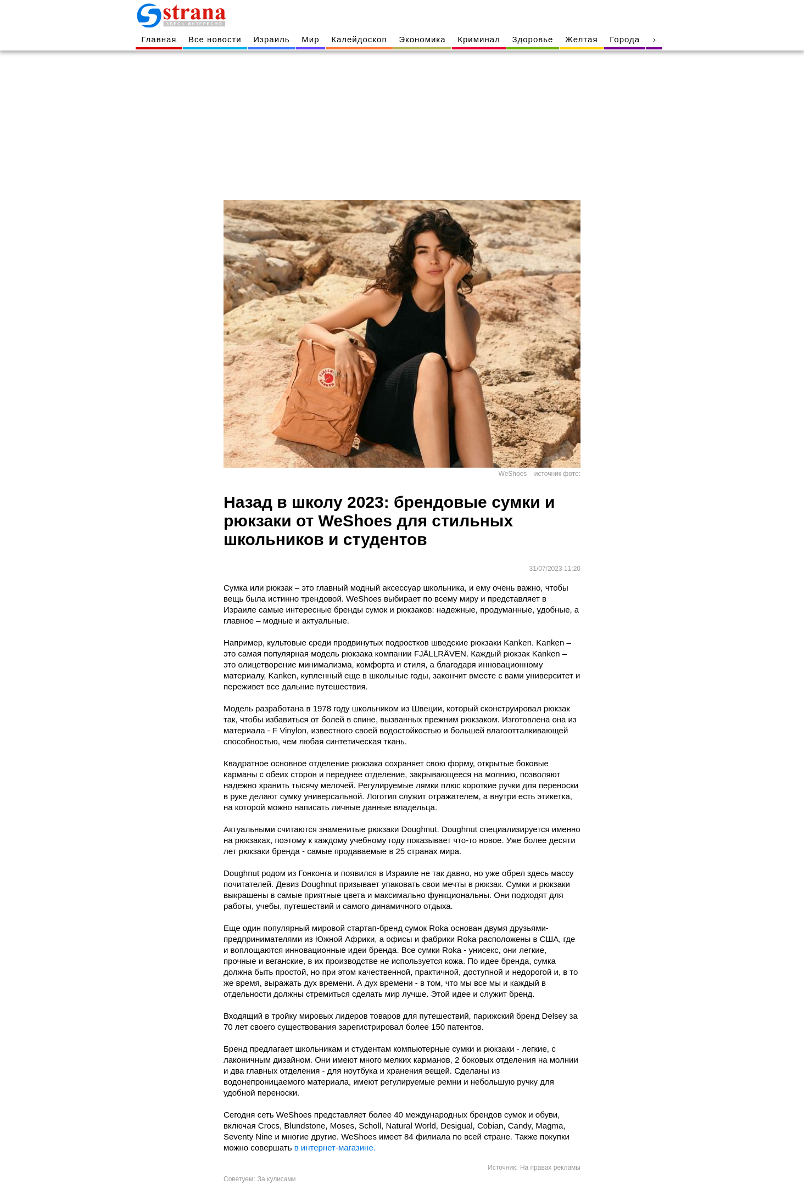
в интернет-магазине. (335, 1147)
